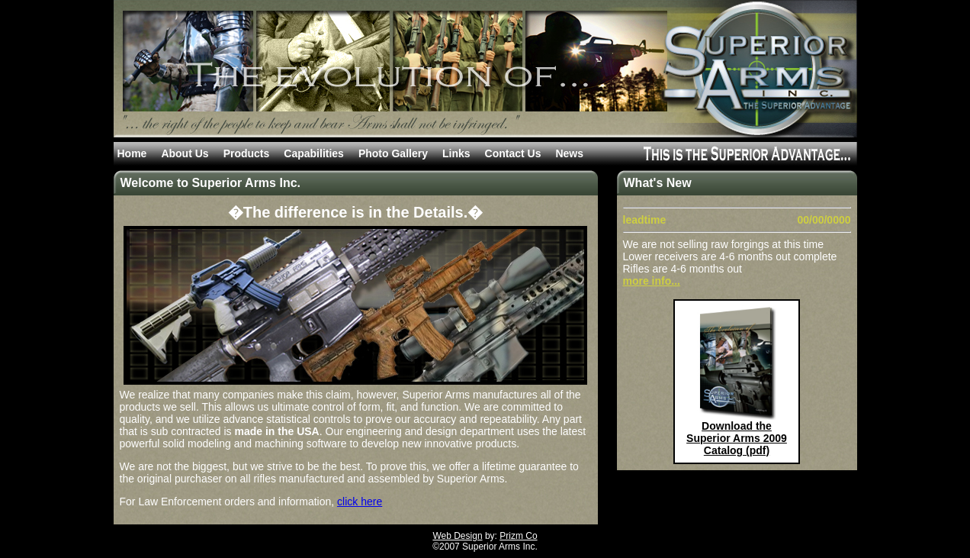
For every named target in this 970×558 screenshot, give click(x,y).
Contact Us (513, 153)
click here (359, 501)
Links (456, 153)
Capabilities (314, 153)
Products (246, 153)
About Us (184, 153)
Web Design (457, 536)
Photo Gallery (393, 153)
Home (132, 153)
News (569, 153)
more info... (651, 281)
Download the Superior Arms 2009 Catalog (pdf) (736, 438)
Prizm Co (518, 536)
